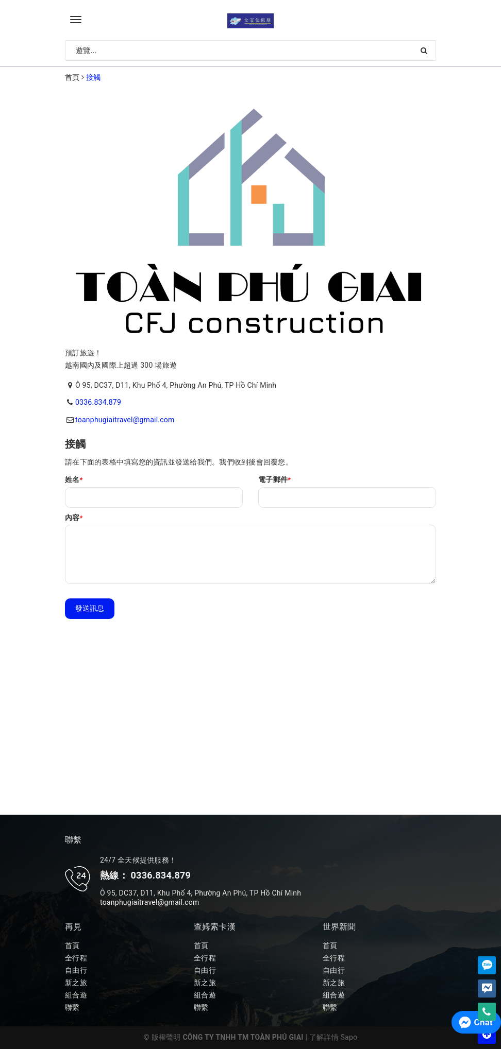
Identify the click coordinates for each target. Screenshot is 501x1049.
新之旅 (76, 982)
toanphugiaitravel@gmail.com (125, 420)
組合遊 (76, 995)
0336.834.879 (98, 402)
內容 (74, 517)
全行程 (76, 958)
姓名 (74, 479)
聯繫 (72, 1007)
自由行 (76, 970)
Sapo (349, 1037)
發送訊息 (89, 608)
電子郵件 (274, 479)
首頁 (72, 945)
